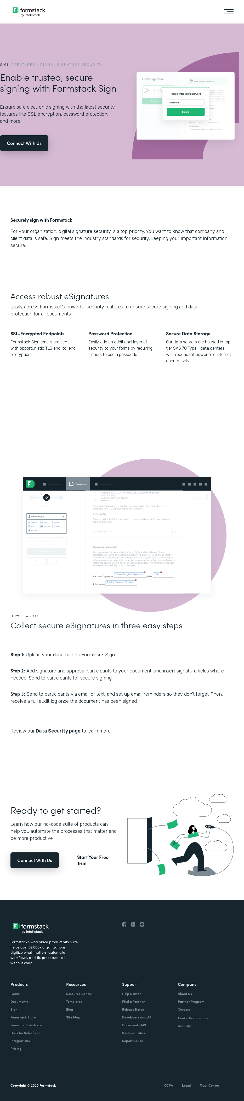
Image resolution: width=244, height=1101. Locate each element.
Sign (5, 65)
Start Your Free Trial (93, 860)
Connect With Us (24, 143)
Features (25, 65)
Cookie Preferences (193, 1017)
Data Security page (58, 731)
